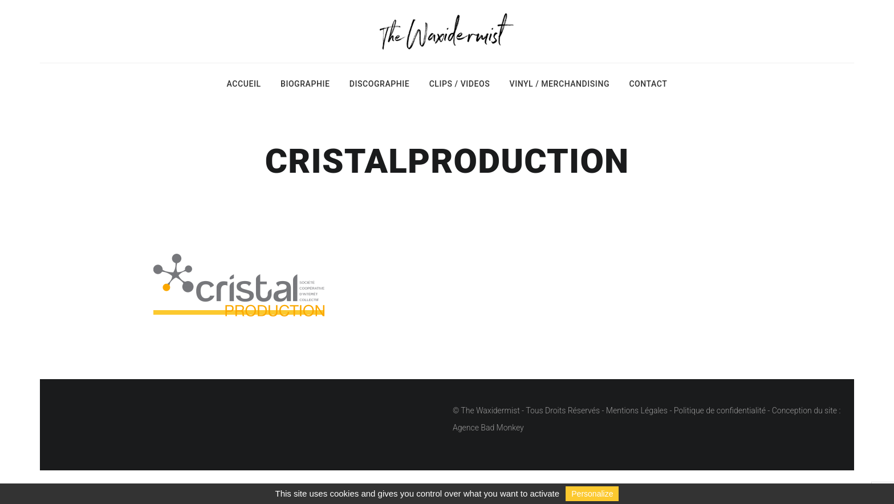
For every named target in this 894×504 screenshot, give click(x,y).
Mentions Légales (637, 410)
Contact (648, 83)
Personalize (592, 493)
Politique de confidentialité (720, 410)
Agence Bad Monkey (488, 427)
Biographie (305, 83)
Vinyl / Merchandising (559, 83)
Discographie (379, 83)
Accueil (244, 83)
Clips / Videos (459, 83)
